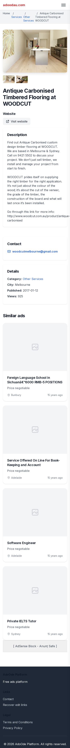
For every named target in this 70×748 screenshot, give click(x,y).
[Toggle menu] (63, 5)
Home (6, 13)
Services (16, 16)
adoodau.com (14, 5)
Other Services (33, 279)
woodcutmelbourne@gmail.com (35, 251)
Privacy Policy (12, 728)
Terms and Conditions (18, 722)
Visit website (16, 121)
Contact (8, 699)
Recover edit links (15, 705)
